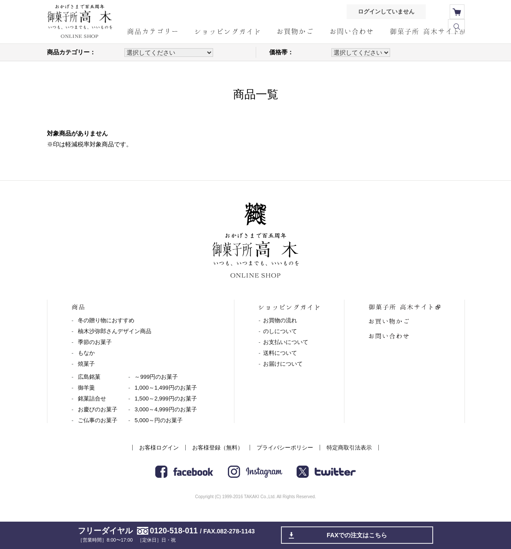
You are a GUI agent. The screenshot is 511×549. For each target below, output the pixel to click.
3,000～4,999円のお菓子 (165, 409)
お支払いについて (285, 342)
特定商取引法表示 (349, 447)
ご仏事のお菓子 (97, 420)
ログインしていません (384, 12)
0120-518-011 (174, 530)
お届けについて (283, 363)
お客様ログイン (159, 447)
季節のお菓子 (95, 342)
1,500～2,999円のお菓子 (165, 398)
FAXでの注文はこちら (357, 535)
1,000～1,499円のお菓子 (165, 387)
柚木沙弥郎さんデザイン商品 (114, 331)
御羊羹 (86, 387)
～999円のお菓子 (156, 377)
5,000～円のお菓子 (158, 420)
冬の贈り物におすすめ (106, 320)
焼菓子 (86, 363)
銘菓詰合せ (92, 398)
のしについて (280, 331)
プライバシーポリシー (285, 447)
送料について (280, 353)
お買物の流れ (280, 320)
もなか (86, 353)
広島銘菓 (89, 377)
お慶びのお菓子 (97, 409)
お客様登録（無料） (217, 447)
